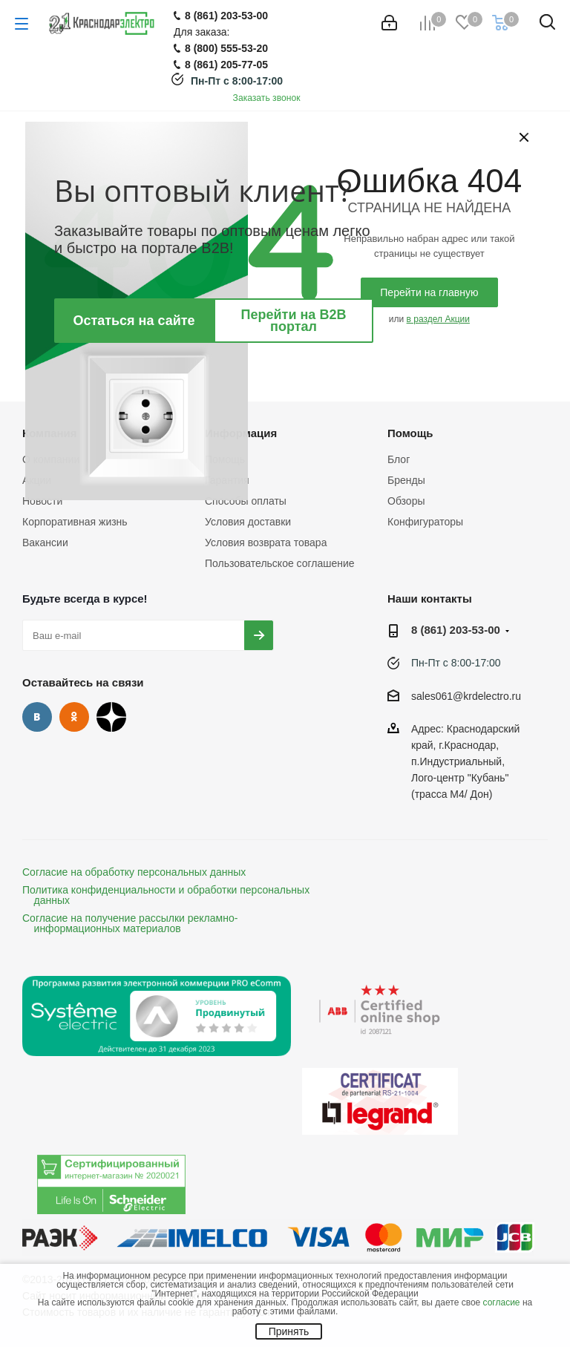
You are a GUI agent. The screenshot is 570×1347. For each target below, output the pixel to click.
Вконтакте (37, 717)
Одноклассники (74, 717)
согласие (501, 1302)
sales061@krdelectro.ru (466, 696)
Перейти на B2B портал (294, 320)
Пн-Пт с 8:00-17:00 (237, 81)
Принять (289, 1331)
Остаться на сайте (133, 320)
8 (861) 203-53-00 (455, 629)
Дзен (111, 717)
